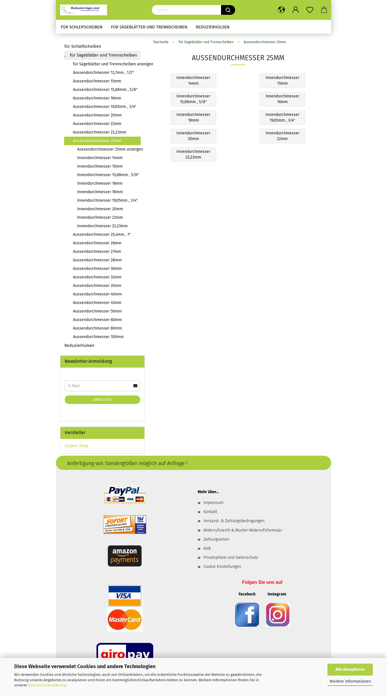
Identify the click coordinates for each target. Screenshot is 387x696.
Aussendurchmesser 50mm (97, 311)
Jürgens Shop (76, 445)
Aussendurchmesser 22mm (97, 123)
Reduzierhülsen (213, 27)
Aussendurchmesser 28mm (97, 260)
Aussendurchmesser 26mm (97, 243)
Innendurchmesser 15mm (100, 166)
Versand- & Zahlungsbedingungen (233, 520)
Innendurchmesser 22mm (100, 217)
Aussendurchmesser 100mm (98, 336)
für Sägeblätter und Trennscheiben (149, 27)
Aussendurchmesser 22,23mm (99, 132)
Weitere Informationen (350, 681)
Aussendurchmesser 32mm (97, 277)
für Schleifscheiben (81, 27)
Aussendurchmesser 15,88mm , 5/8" (105, 89)
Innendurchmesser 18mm (100, 191)
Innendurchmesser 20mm (100, 209)
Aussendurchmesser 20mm (97, 115)
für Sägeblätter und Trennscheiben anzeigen (106, 64)
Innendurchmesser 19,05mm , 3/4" (107, 200)
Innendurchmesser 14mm (100, 157)
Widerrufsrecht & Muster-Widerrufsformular (242, 530)
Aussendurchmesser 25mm (97, 140)
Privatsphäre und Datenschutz (230, 557)
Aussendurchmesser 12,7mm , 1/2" (103, 72)
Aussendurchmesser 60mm (97, 319)
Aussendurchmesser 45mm (97, 302)
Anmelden (102, 400)
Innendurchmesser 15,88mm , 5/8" (108, 174)
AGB (207, 548)
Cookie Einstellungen (222, 566)
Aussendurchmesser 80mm (97, 328)
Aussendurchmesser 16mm (97, 98)
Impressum (213, 502)
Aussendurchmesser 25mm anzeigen (108, 149)
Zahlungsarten (216, 539)
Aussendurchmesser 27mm (97, 251)
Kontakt (210, 511)
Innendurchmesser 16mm (100, 183)
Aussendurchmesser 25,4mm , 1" (102, 234)
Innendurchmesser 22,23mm (102, 226)
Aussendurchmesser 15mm (97, 81)
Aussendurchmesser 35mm (97, 285)
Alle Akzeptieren (350, 669)
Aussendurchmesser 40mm (97, 294)
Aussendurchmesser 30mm (97, 268)
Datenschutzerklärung (47, 685)
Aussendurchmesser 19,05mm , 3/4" (104, 106)
